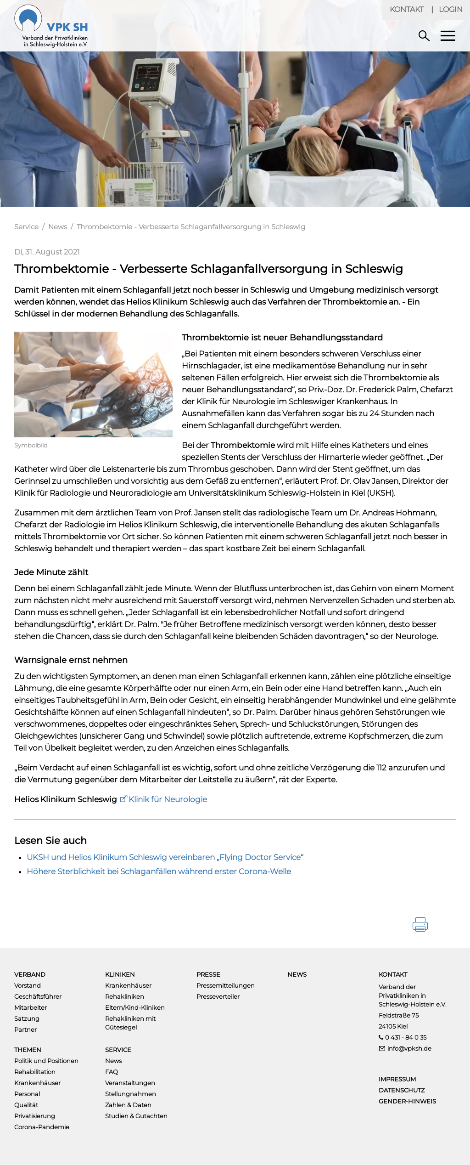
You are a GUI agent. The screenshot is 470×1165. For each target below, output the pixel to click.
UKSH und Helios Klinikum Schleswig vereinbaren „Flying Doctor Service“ (165, 857)
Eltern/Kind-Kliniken (135, 1007)
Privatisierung (34, 1116)
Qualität (26, 1104)
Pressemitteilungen (225, 985)
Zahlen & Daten (128, 1104)
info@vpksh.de (409, 1048)
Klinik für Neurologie (168, 799)
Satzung (26, 1018)
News (57, 226)
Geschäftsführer (38, 996)
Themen (27, 1049)
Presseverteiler (218, 996)
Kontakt (407, 9)
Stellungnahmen (130, 1093)
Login (451, 9)
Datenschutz (402, 1090)
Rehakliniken (124, 996)
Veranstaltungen (130, 1082)
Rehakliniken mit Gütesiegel (130, 1023)
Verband (29, 974)
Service (26, 226)
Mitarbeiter (30, 1007)
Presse (208, 974)
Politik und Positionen (46, 1060)
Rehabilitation (35, 1071)
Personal (27, 1093)
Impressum (397, 1079)
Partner (25, 1029)
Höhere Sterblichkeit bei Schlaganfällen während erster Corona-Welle (159, 871)
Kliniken (120, 974)
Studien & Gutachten (136, 1116)
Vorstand (27, 985)
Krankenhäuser (128, 985)
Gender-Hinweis (407, 1101)
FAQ (111, 1071)
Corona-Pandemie (41, 1127)
